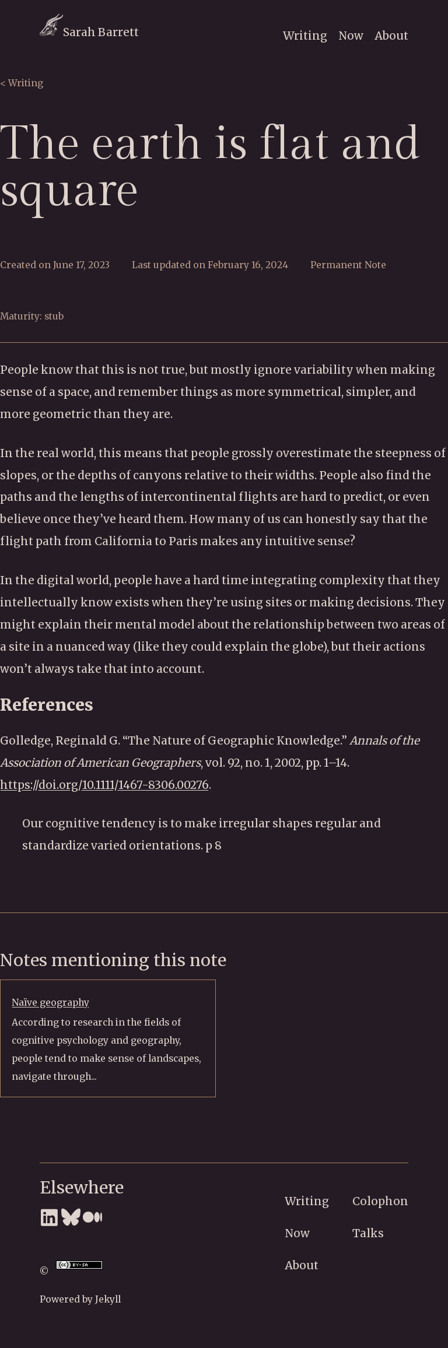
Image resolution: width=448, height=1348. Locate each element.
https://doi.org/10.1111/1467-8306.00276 (104, 785)
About (391, 36)
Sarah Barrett (89, 32)
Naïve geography (50, 1002)
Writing (305, 36)
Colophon (380, 1201)
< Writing (21, 83)
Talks (368, 1233)
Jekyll (108, 1299)
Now (350, 36)
